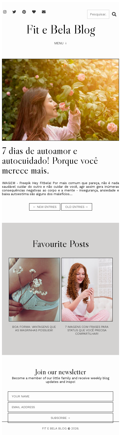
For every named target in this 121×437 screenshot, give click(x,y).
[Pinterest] (24, 12)
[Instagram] (4, 12)
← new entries (44, 207)
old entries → (76, 207)
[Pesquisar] (98, 14)
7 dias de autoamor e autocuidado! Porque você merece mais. (50, 160)
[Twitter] (14, 12)
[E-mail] (44, 12)
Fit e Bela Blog (60, 29)
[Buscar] (114, 14)
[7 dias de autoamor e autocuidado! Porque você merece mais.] (60, 100)
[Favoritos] (34, 12)
